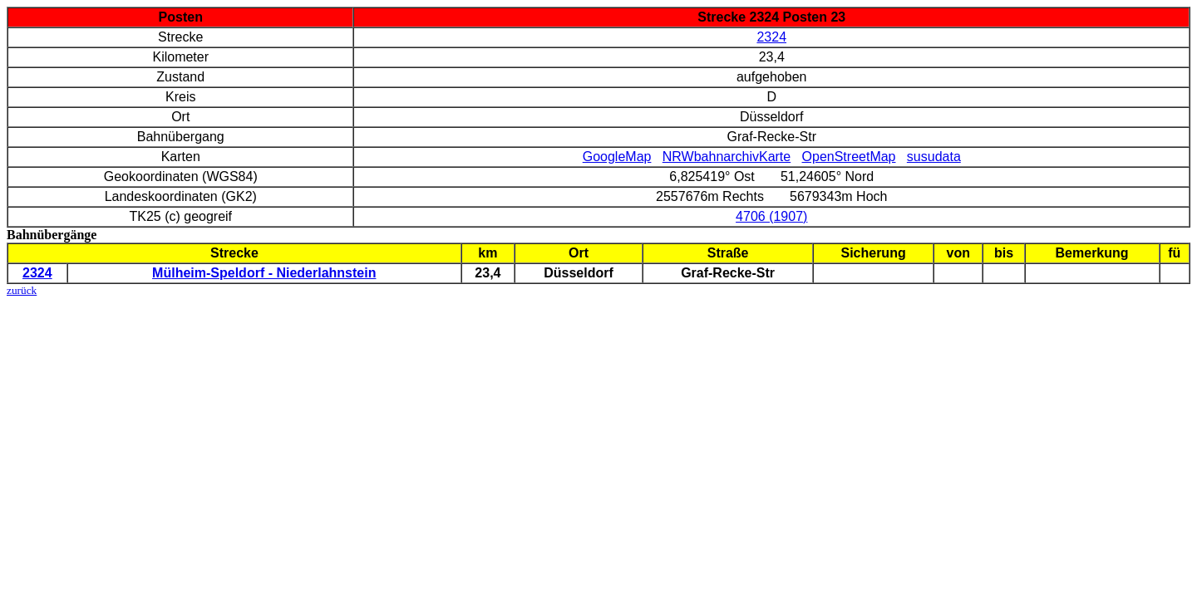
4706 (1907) (771, 216)
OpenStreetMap (849, 157)
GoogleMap (617, 157)
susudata (934, 157)
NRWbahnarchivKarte (727, 157)
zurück (22, 290)
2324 (771, 37)
